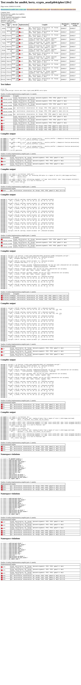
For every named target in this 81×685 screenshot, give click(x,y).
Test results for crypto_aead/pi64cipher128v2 (63, 9)
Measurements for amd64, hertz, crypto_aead (13, 9)
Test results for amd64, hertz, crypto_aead (38, 9)
